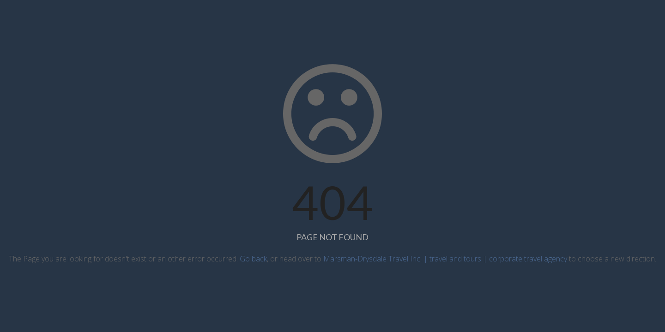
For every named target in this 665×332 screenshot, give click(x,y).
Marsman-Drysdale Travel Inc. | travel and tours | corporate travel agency (445, 259)
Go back (253, 259)
